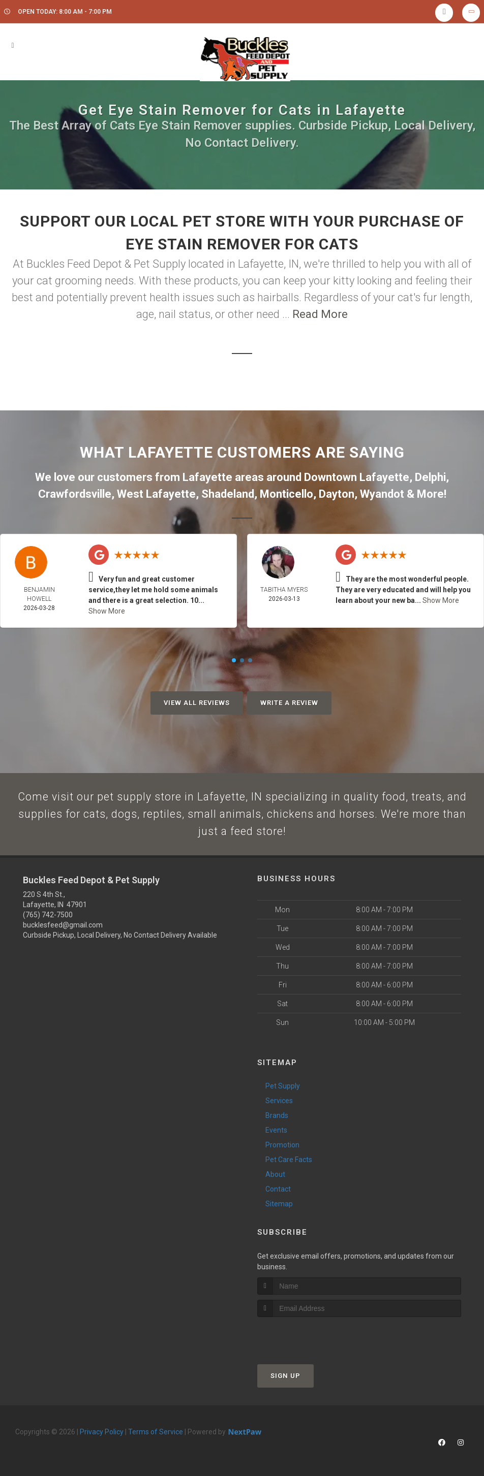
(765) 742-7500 (48, 917)
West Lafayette (156, 494)
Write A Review (289, 703)
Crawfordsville (74, 494)
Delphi (430, 477)
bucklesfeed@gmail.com (63, 927)
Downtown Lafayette (356, 477)
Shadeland (227, 494)
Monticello (286, 494)
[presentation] (311, 1338)
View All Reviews (197, 703)
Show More (106, 611)
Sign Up (285, 1377)
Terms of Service (155, 1433)
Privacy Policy (102, 1433)
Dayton (336, 494)
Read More (320, 314)
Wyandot (382, 494)
